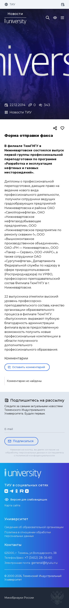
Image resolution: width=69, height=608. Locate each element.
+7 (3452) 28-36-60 (38, 557)
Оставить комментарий (26, 367)
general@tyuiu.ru (44, 563)
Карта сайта (12, 505)
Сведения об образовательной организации (33, 527)
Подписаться (20, 441)
